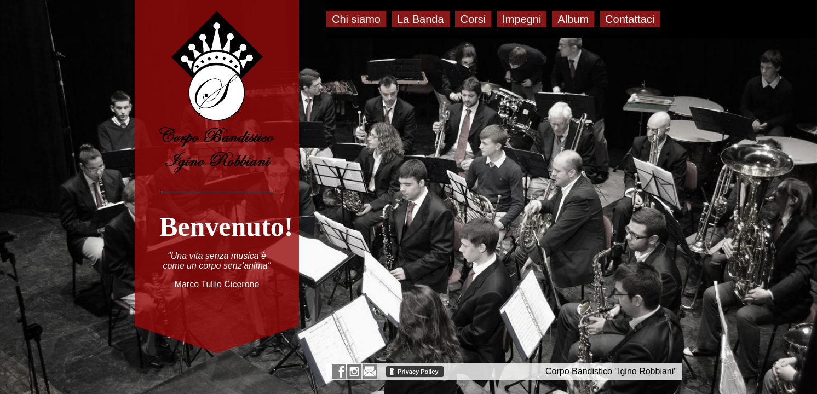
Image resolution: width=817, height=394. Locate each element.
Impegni (521, 19)
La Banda (420, 19)
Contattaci (629, 19)
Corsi (473, 19)
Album (573, 19)
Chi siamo (356, 19)
